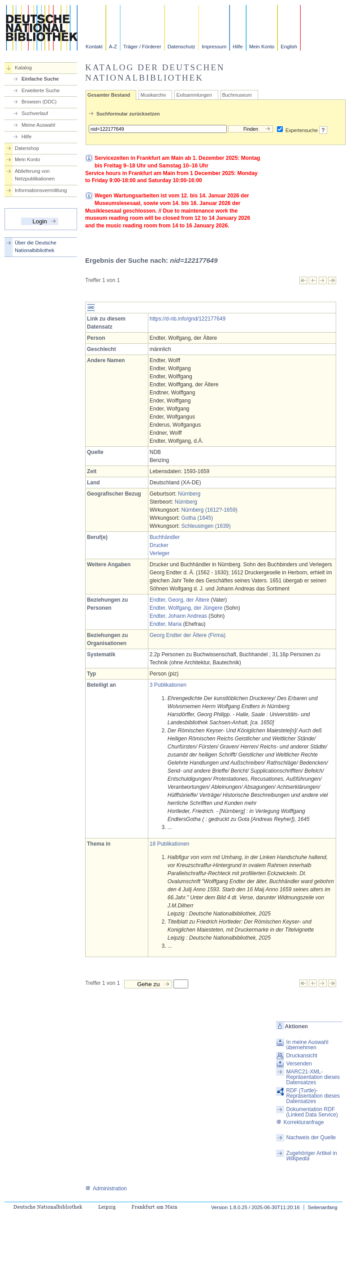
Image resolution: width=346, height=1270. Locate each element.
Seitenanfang (322, 1207)
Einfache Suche (40, 78)
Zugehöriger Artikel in (311, 1156)
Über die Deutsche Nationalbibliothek (35, 246)
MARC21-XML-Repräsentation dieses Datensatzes (313, 1077)
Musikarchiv (153, 95)
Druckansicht (301, 1055)
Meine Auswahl (38, 125)
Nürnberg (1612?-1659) (209, 510)
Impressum (214, 46)
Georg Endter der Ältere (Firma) (187, 635)
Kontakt (94, 46)
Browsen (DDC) (39, 101)
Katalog (23, 67)
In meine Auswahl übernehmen (307, 1045)
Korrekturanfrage (300, 1122)
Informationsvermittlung (41, 190)
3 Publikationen (168, 685)
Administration (106, 1188)
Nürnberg (189, 494)
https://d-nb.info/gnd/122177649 (187, 319)
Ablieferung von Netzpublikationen (35, 174)
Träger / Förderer (142, 46)
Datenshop (27, 148)
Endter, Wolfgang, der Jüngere (186, 608)
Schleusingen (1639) (205, 526)
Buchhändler (165, 537)
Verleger (160, 553)
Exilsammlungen (194, 95)
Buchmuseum (237, 95)
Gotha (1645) (197, 518)
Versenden (299, 1063)
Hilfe (237, 46)
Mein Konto (262, 46)
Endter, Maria (166, 624)
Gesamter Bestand (108, 95)
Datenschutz (181, 46)
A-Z (113, 46)
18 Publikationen (170, 844)
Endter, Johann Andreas (178, 616)
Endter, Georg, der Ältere (179, 600)
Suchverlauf (35, 113)
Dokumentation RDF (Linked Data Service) (312, 1112)
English (289, 46)
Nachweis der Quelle (311, 1137)
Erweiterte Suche (41, 90)
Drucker (159, 545)
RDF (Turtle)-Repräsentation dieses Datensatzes (313, 1095)
